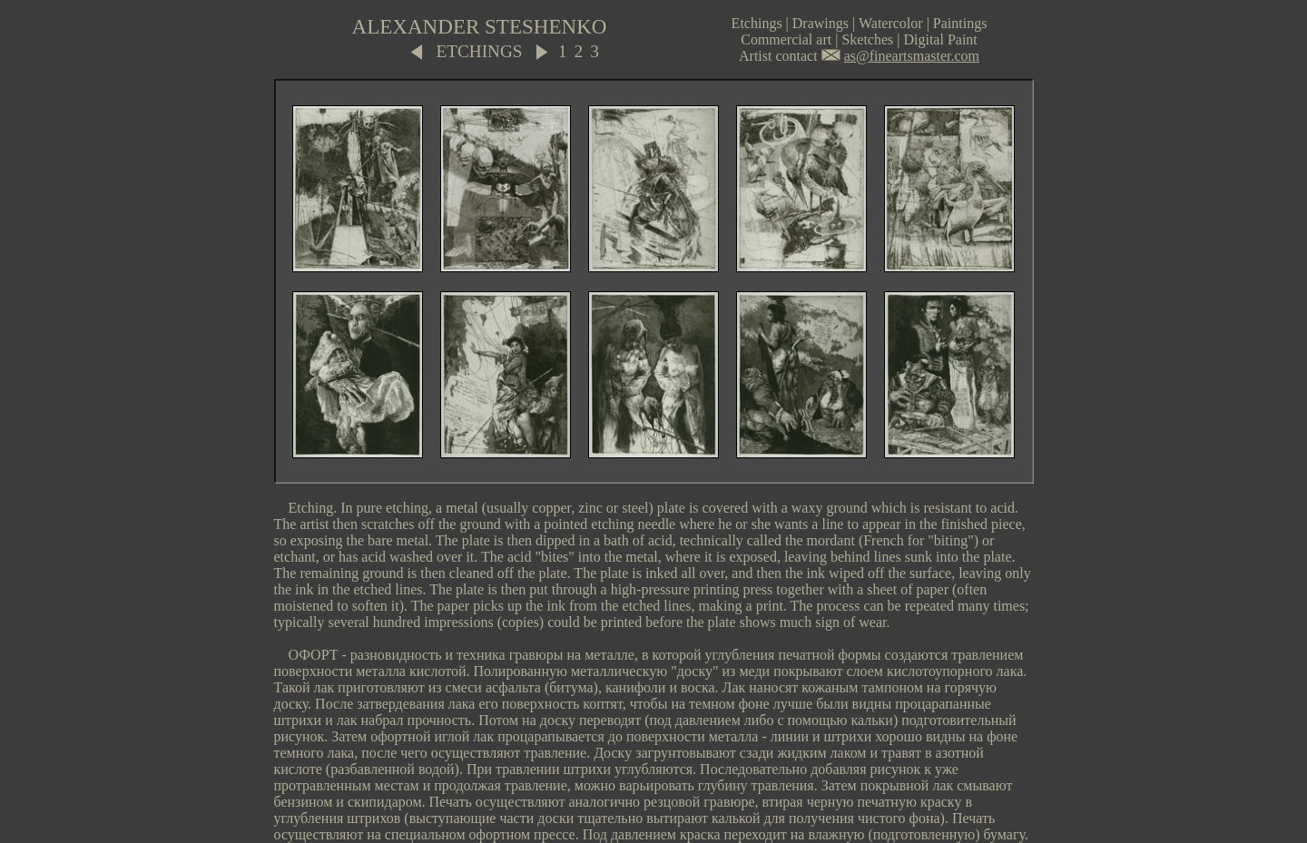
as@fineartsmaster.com (911, 56)
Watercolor (891, 23)
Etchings (757, 23)
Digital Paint (940, 39)
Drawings (820, 23)
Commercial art (786, 39)
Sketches (867, 39)
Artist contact (778, 56)
